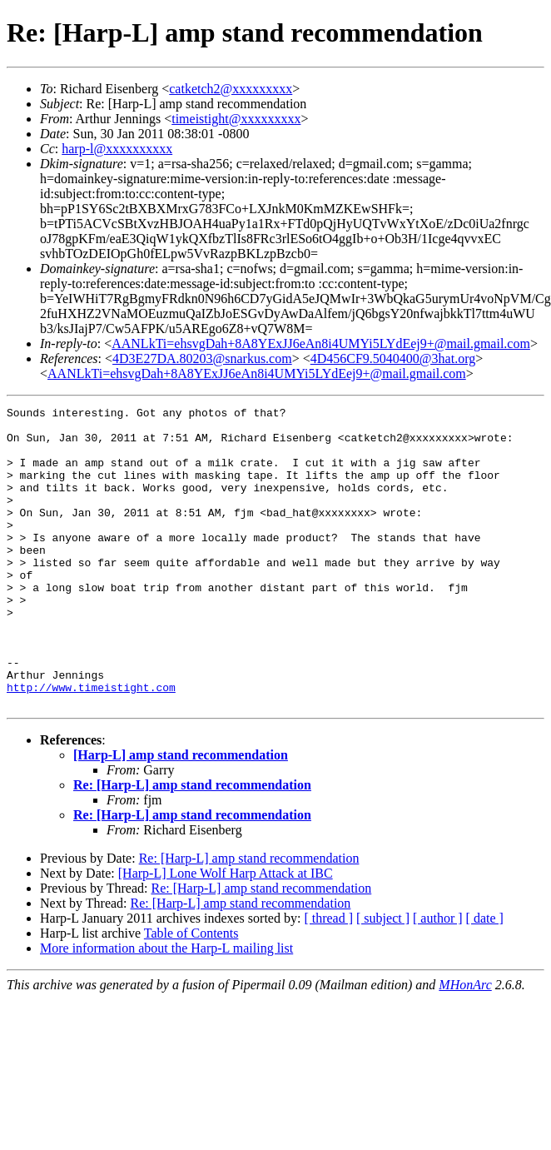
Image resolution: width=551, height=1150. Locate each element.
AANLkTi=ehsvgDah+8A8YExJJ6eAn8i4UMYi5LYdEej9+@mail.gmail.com (321, 343)
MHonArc (465, 1045)
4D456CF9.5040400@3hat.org (392, 358)
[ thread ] (328, 978)
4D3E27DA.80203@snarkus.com (202, 358)
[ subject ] (383, 978)
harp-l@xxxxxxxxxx (117, 149)
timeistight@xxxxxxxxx (235, 119)
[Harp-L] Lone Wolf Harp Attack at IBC (225, 933)
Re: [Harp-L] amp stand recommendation (192, 845)
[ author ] (438, 978)
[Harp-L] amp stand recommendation (180, 815)
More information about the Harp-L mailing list (166, 1008)
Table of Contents (191, 993)
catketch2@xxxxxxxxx (230, 89)
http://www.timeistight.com (91, 744)
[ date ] (485, 978)
